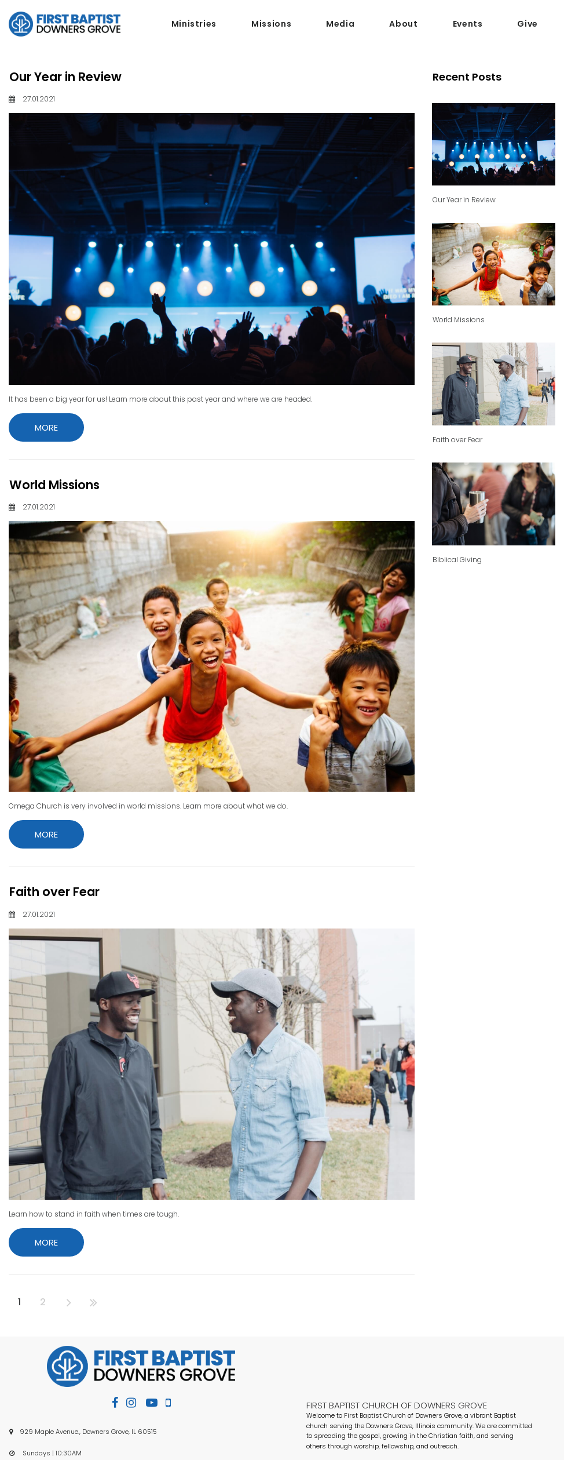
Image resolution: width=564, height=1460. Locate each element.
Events (468, 24)
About (403, 24)
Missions (271, 24)
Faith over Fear (54, 891)
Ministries (194, 24)
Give (527, 24)
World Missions (54, 484)
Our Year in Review (65, 76)
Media (340, 24)
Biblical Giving (457, 560)
